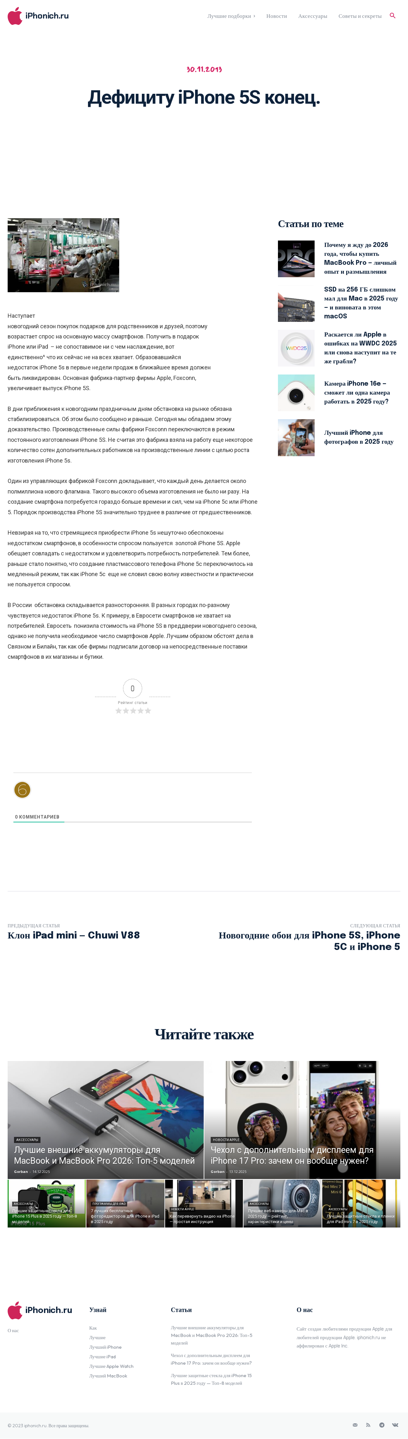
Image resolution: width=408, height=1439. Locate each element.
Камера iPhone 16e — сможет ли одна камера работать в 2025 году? (357, 393)
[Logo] (57, 16)
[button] (392, 16)
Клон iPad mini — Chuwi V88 (74, 936)
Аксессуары (27, 1140)
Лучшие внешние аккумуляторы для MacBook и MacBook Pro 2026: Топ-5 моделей (211, 1335)
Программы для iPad (109, 1204)
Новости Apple (226, 1140)
